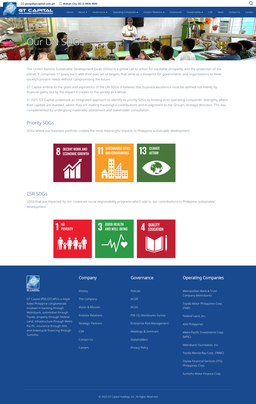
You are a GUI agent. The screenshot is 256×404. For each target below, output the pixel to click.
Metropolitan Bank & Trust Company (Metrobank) (200, 293)
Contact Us (234, 12)
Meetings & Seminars (145, 331)
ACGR (134, 299)
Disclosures (176, 12)
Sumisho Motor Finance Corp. (202, 374)
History (83, 291)
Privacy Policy (139, 348)
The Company (88, 299)
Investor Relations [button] (153, 12)
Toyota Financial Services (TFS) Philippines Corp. (202, 363)
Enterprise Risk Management (150, 323)
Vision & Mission (89, 307)
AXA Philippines (193, 324)
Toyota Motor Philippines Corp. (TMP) (203, 306)
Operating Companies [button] (125, 12)
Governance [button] (99, 12)
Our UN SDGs (45, 48)
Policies (135, 291)
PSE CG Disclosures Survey (148, 315)
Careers (249, 12)
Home (70, 12)
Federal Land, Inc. (194, 316)
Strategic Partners (90, 323)
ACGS (134, 307)
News (220, 12)
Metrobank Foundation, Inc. (201, 345)
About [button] (82, 12)
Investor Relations (90, 315)
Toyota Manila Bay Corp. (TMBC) (203, 353)
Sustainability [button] (195, 12)
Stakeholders (139, 340)
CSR (210, 12)
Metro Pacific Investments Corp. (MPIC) (203, 334)
